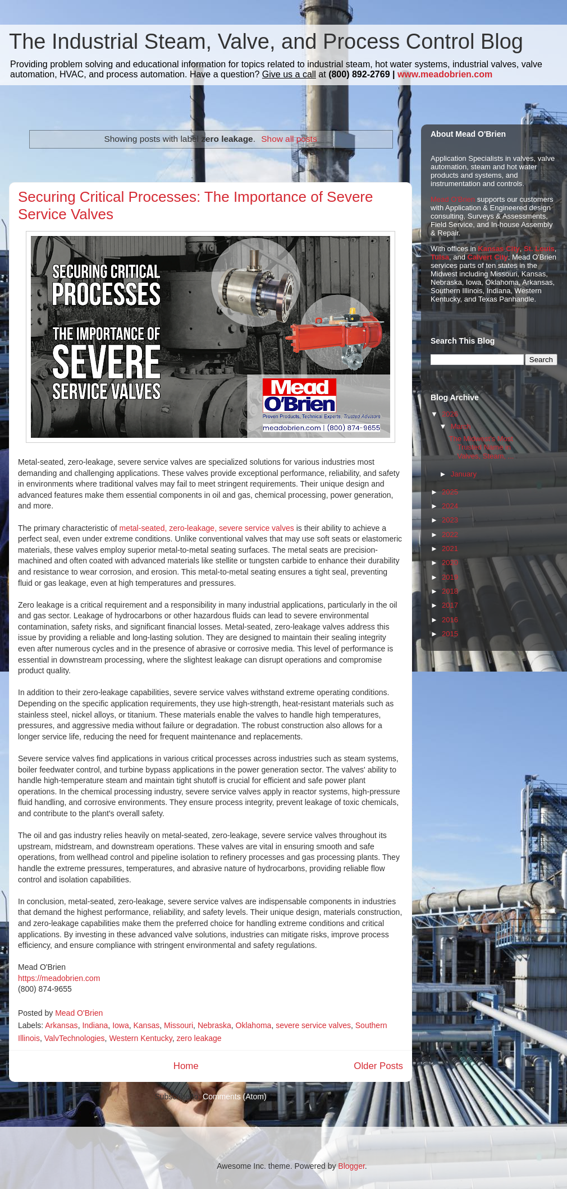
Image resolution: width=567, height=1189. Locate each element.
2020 (450, 562)
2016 (450, 620)
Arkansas (61, 1025)
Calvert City (488, 257)
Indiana (95, 1025)
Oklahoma (254, 1025)
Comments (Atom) (235, 1096)
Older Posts (378, 1066)
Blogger (351, 1166)
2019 (450, 577)
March (461, 426)
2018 (450, 591)
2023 (450, 520)
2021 (450, 548)
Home (186, 1066)
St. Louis (539, 248)
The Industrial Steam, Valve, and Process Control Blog (266, 41)
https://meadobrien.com (59, 978)
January (464, 474)
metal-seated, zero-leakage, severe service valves (207, 528)
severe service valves (313, 1025)
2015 (450, 634)
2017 (450, 605)
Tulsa (440, 257)
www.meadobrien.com (444, 74)
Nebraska (214, 1025)
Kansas (146, 1025)
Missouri (178, 1025)
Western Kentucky (140, 1038)
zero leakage (198, 1038)
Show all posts (289, 139)
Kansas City (498, 248)
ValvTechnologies (74, 1038)
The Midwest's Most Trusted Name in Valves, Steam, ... (481, 447)
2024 (450, 506)
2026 (450, 414)
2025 (450, 492)
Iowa (120, 1025)
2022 (450, 534)
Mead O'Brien (453, 199)
